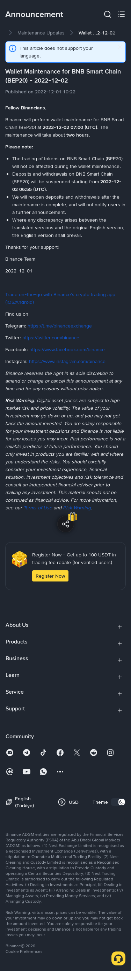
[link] (41, 33)
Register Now (50, 576)
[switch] (118, 802)
